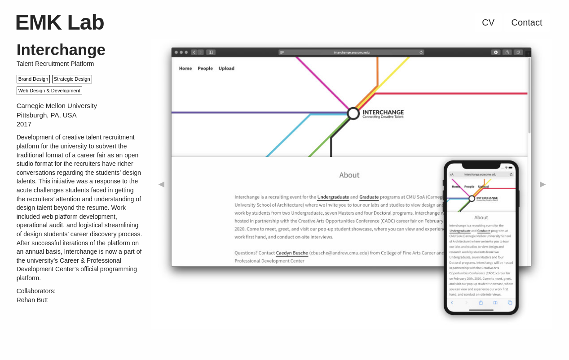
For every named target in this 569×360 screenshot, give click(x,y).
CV (488, 22)
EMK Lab (59, 22)
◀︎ (161, 184)
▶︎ (542, 184)
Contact (527, 22)
